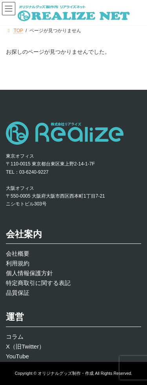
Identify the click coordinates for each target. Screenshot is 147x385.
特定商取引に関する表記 (38, 283)
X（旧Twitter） (25, 346)
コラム (15, 336)
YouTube (17, 356)
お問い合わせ (20, 97)
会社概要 (17, 253)
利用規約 (17, 263)
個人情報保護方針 (29, 273)
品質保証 (17, 292)
